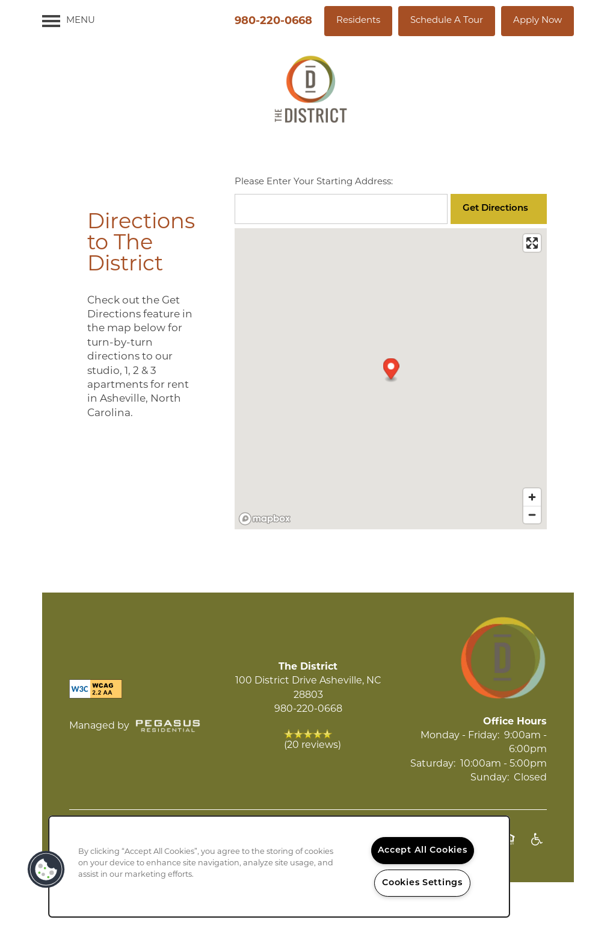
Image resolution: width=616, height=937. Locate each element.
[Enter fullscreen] (532, 243)
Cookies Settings (422, 883)
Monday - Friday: (459, 736)
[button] (358, 21)
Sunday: (489, 778)
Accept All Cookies (422, 850)
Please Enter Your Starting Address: (314, 182)
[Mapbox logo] (264, 519)
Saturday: (432, 764)
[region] (279, 866)
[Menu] (68, 21)
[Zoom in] (532, 497)
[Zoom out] (532, 514)
